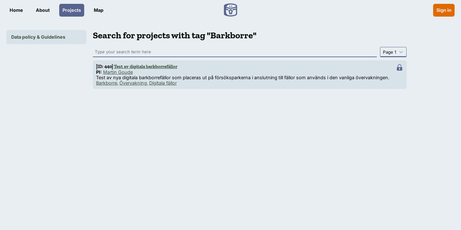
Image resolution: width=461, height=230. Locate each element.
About (43, 10)
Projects (71, 10)
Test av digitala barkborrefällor (145, 66)
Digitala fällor (163, 83)
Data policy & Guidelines (38, 37)
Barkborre (106, 83)
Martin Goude (118, 72)
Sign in (443, 10)
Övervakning (133, 83)
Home (16, 10)
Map (98, 10)
